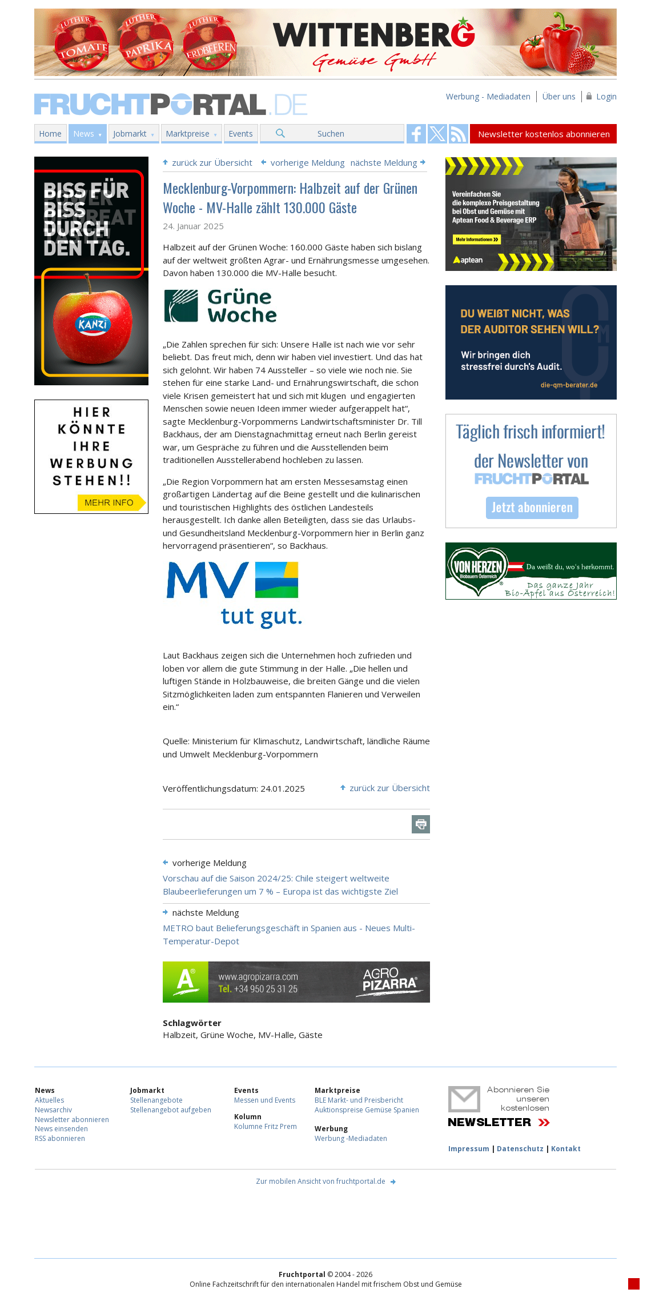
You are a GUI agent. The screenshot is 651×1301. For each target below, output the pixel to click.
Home (50, 133)
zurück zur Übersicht (212, 162)
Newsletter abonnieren (72, 1119)
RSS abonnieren (60, 1138)
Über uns (559, 96)
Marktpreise (188, 133)
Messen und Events (264, 1100)
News (83, 133)
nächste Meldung (384, 162)
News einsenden (61, 1129)
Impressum (468, 1149)
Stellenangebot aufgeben (170, 1110)
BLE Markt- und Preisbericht (359, 1100)
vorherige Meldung (308, 162)
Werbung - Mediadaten (488, 96)
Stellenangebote (156, 1100)
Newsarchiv (53, 1110)
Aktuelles (49, 1100)
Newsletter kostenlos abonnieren (544, 133)
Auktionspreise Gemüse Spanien (367, 1110)
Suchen (331, 133)
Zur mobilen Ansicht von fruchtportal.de (320, 1181)
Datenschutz (520, 1149)
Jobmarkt (130, 133)
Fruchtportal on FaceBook (416, 133)
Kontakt (566, 1149)
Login (606, 96)
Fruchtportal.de (172, 103)
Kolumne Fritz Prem (265, 1126)
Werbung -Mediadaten (351, 1138)
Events (240, 133)
